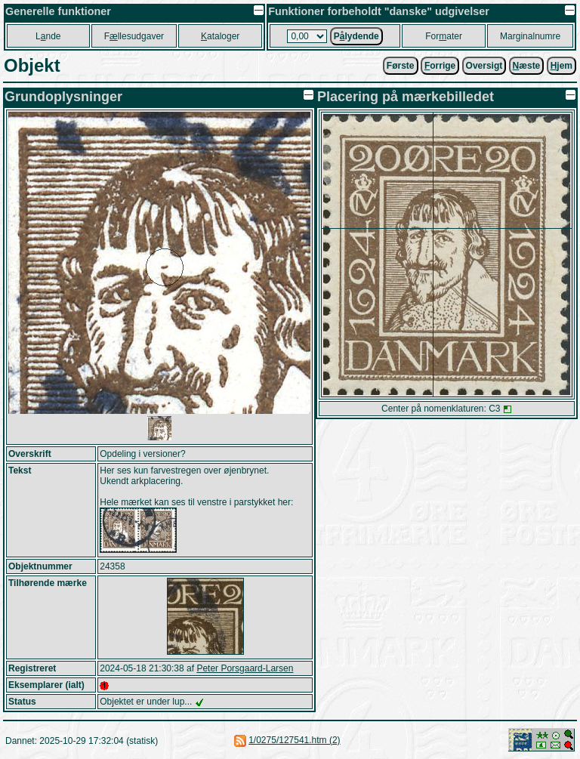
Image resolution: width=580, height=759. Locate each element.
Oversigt (484, 65)
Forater (443, 36)
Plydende (356, 36)
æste (527, 65)
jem (561, 65)
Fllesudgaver (134, 36)
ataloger (220, 36)
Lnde (47, 36)
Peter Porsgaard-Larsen (244, 668)
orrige (439, 65)
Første (401, 65)
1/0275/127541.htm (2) (294, 740)
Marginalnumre (530, 36)
